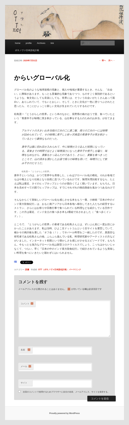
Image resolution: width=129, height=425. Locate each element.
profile (29, 43)
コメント (27, 303)
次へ (111, 60)
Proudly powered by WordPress (64, 413)
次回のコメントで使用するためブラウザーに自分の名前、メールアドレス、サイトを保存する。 (66, 392)
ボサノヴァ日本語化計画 (27, 50)
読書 (27, 269)
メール (26, 366)
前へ (102, 60)
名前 (26, 350)
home (17, 43)
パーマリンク (75, 269)
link (52, 43)
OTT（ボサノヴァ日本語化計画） (53, 269)
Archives (41, 43)
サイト (24, 382)
